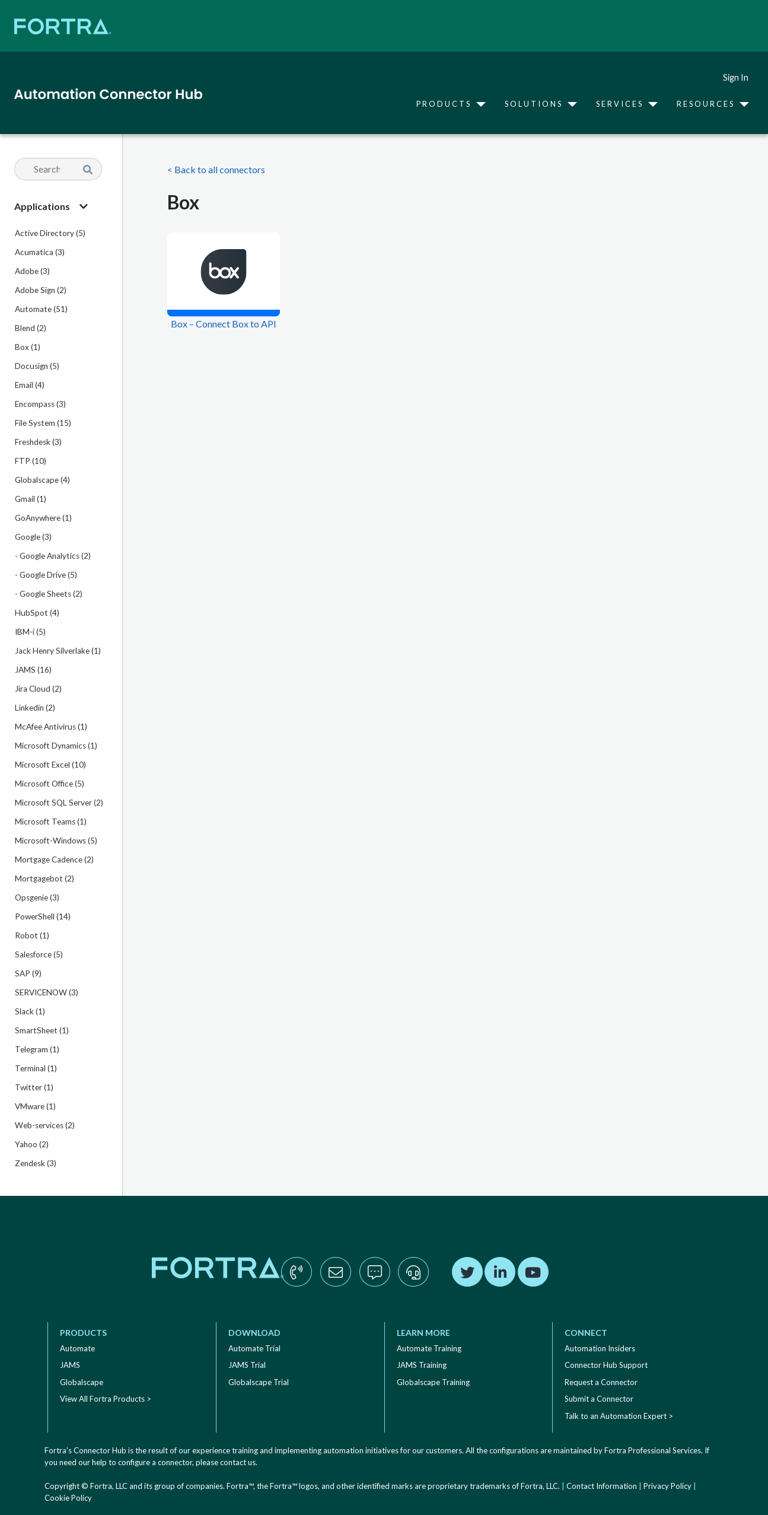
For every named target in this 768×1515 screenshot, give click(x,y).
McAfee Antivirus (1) (51, 726)
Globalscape (81, 1382)
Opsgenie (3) (37, 897)
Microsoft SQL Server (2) (59, 802)
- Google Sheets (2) (48, 594)
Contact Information (601, 1486)
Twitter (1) (34, 1087)
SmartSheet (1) (42, 1030)
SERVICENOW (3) (46, 992)
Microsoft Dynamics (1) (56, 745)
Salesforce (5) (39, 954)
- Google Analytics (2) (53, 556)
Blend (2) (30, 328)
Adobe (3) (32, 271)
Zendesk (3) (35, 1163)
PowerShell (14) (43, 916)
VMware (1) (35, 1106)
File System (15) (43, 423)
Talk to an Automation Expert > (619, 1416)
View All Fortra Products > (105, 1398)
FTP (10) (30, 461)
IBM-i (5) (30, 631)
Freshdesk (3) (38, 442)
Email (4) (29, 385)
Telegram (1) (37, 1049)
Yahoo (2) (32, 1144)
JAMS (70, 1365)
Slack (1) (30, 1011)
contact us (238, 1462)
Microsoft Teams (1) (51, 821)
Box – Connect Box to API (223, 323)
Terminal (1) (36, 1068)
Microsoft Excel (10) (50, 764)
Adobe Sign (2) (40, 290)
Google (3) (33, 537)
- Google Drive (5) (46, 575)
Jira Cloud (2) (38, 688)
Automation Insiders (600, 1348)
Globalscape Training (433, 1382)
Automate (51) (41, 309)
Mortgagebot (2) (44, 878)
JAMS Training (422, 1365)
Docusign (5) (37, 366)
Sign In (735, 77)
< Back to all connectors (216, 169)
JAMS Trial (247, 1365)
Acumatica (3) (40, 252)
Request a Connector (601, 1382)
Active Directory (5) (50, 233)
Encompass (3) (40, 404)
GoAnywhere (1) (43, 518)
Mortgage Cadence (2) (54, 859)
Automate (77, 1348)
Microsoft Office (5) (49, 783)
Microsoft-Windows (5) (56, 840)
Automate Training (429, 1348)
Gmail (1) (30, 499)
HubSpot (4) (37, 613)
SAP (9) (28, 973)
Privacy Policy (667, 1486)
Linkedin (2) (35, 707)
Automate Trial (254, 1348)
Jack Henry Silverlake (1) (58, 650)
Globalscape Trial (258, 1382)
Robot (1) (32, 935)
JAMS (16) (33, 669)
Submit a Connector (599, 1398)
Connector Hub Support (606, 1365)
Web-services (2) (45, 1125)
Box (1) (27, 347)
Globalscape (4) (42, 480)
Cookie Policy (68, 1498)
